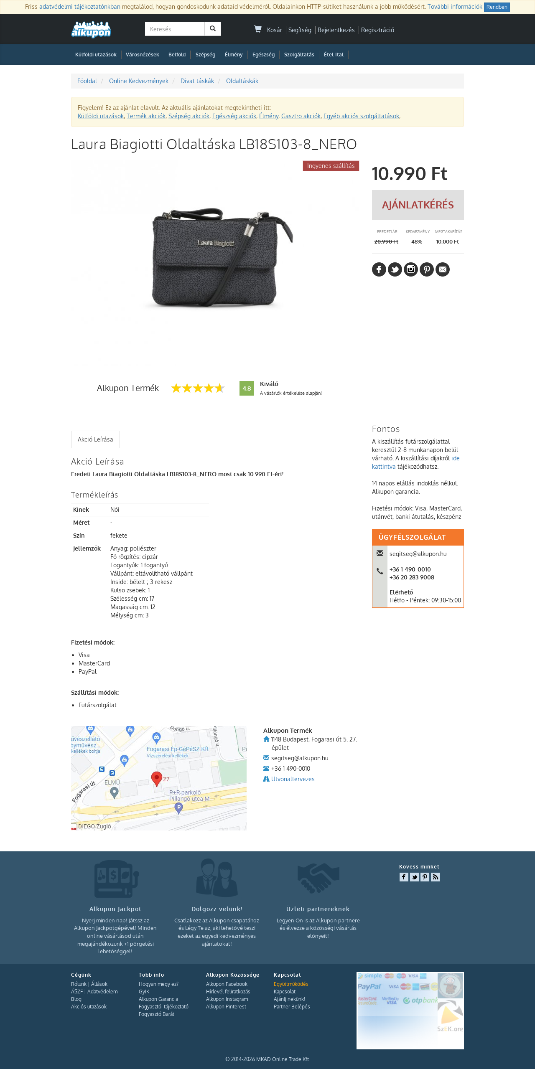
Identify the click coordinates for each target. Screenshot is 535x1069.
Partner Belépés (292, 1006)
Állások (99, 984)
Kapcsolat (285, 991)
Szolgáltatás (299, 54)
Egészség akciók (234, 115)
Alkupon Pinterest (226, 1006)
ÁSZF (77, 991)
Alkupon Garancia (158, 999)
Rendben (497, 7)
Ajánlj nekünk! (289, 999)
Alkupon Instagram (227, 999)
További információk (455, 6)
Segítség (299, 29)
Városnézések (142, 54)
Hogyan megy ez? (158, 984)
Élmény (234, 54)
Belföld (177, 54)
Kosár (268, 29)
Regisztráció (377, 29)
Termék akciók (146, 115)
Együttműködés (291, 984)
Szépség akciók (188, 115)
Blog (76, 999)
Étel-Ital (334, 54)
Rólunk (79, 984)
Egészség (263, 54)
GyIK (144, 991)
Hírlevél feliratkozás (228, 991)
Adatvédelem (102, 991)
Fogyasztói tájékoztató (164, 1006)
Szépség (205, 54)
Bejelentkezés (336, 29)
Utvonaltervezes (293, 778)
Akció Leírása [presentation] (95, 439)
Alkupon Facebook (226, 984)
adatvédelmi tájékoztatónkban (79, 6)
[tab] (95, 439)
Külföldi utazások (96, 54)
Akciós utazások (89, 1006)
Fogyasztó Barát (156, 1014)
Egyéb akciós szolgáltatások (361, 115)
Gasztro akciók (301, 115)
